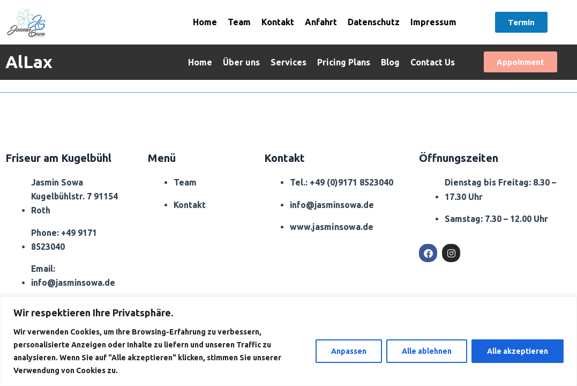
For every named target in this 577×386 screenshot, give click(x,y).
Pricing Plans (343, 62)
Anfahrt (321, 22)
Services (288, 62)
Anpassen (348, 351)
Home (205, 22)
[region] (288, 341)
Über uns (241, 62)
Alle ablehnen (427, 351)
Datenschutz (374, 22)
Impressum (433, 22)
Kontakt (277, 22)
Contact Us (432, 62)
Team (239, 22)
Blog (390, 62)
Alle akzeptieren (517, 351)
